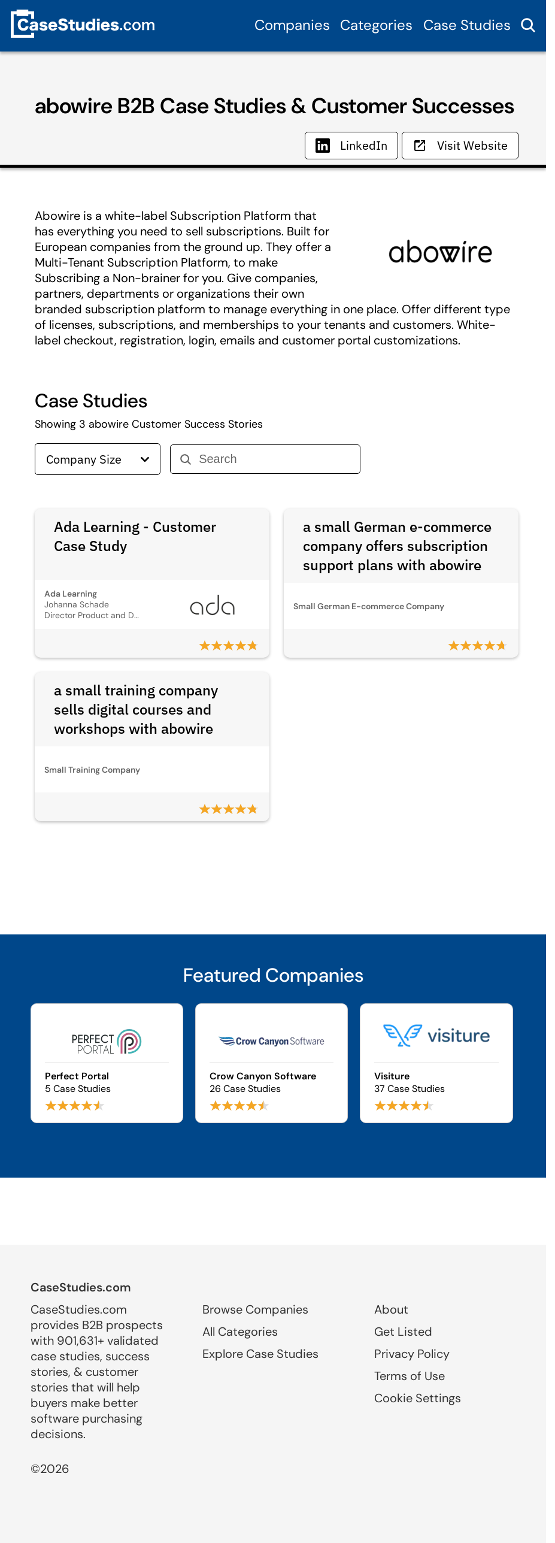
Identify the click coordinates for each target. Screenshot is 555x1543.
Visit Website (460, 145)
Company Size (97, 459)
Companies (292, 25)
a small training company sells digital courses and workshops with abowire (136, 709)
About (391, 1309)
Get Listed (403, 1331)
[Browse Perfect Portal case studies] (107, 1063)
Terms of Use (409, 1376)
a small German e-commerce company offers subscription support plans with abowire (397, 545)
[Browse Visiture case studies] (436, 1063)
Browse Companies (255, 1309)
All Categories (240, 1331)
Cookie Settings (417, 1398)
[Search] (274, 459)
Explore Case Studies (260, 1354)
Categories (376, 25)
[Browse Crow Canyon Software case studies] (271, 1063)
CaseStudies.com (81, 1287)
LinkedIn (351, 145)
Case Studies (467, 25)
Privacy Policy (412, 1354)
